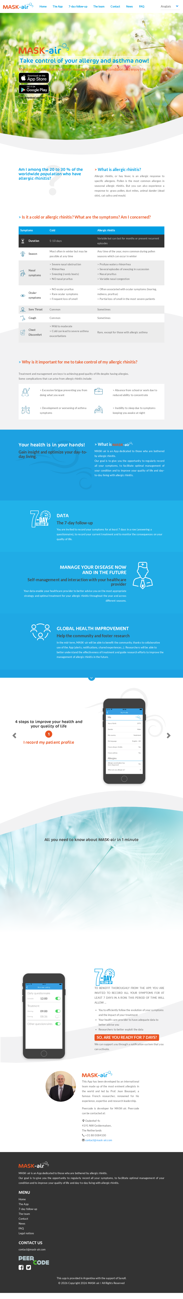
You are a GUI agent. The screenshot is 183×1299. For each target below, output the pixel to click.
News (129, 6)
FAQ (141, 6)
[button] (14, 734)
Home (43, 6)
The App (58, 6)
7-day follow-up (78, 6)
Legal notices (26, 1233)
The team (99, 6)
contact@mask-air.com (98, 1140)
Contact (115, 6)
